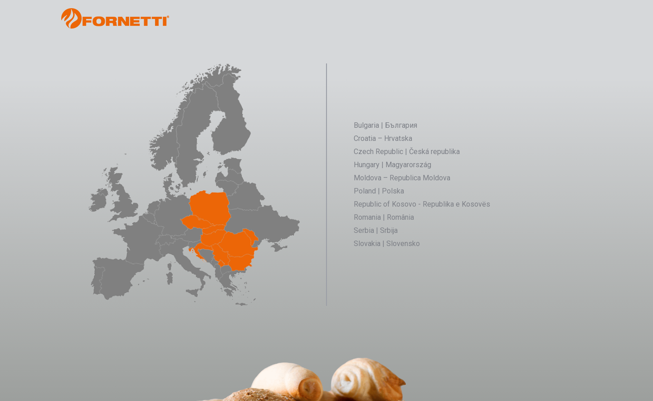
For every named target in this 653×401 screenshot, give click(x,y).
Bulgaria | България (385, 125)
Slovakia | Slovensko (387, 243)
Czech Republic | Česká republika (407, 151)
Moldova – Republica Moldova (402, 178)
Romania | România (384, 217)
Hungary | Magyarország (392, 164)
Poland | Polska (379, 191)
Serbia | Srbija (376, 230)
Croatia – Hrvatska (383, 138)
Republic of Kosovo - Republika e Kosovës (422, 204)
